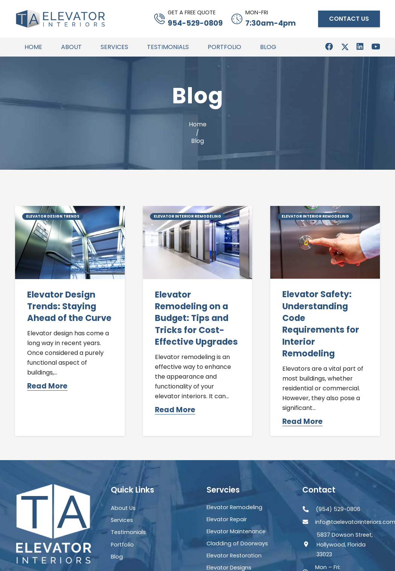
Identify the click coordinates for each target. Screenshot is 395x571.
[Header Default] (60, 19)
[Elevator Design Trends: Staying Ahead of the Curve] (70, 210)
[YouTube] (375, 47)
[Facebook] (329, 47)
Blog (117, 556)
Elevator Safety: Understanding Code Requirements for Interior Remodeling (320, 323)
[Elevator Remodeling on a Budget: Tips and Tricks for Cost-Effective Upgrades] (198, 210)
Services (122, 520)
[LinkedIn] (360, 47)
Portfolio (122, 544)
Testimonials (128, 532)
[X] (345, 47)
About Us (123, 508)
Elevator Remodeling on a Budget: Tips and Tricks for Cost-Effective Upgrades (196, 318)
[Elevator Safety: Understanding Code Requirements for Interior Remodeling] (325, 210)
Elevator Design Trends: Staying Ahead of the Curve (69, 306)
